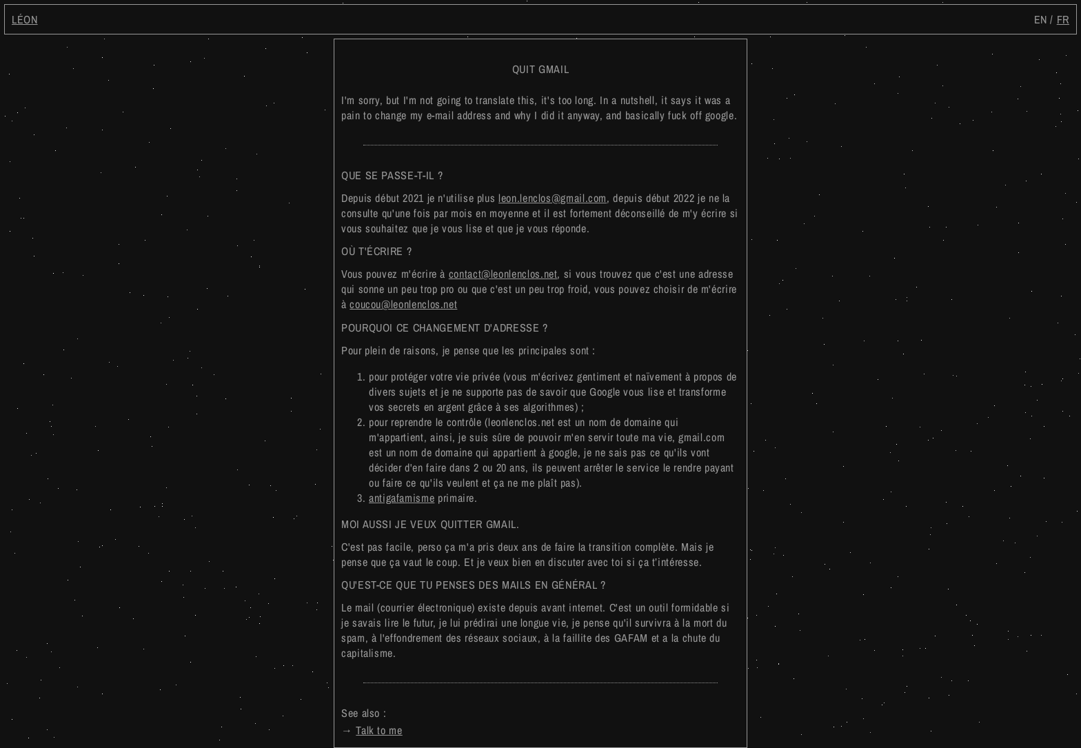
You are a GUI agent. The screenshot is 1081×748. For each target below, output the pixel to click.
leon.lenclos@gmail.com (552, 197)
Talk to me (379, 730)
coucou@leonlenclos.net (403, 304)
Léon (25, 19)
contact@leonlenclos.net (503, 273)
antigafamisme (401, 497)
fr (1063, 19)
